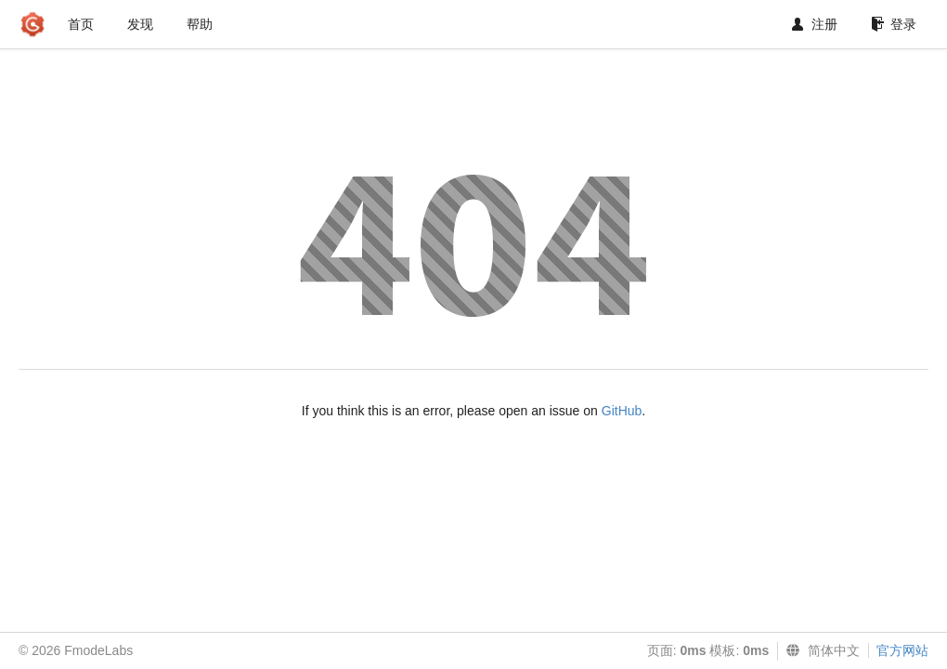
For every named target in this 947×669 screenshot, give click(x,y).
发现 (140, 24)
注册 (814, 24)
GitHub (622, 410)
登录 (893, 24)
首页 (81, 24)
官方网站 (902, 650)
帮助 (200, 24)
